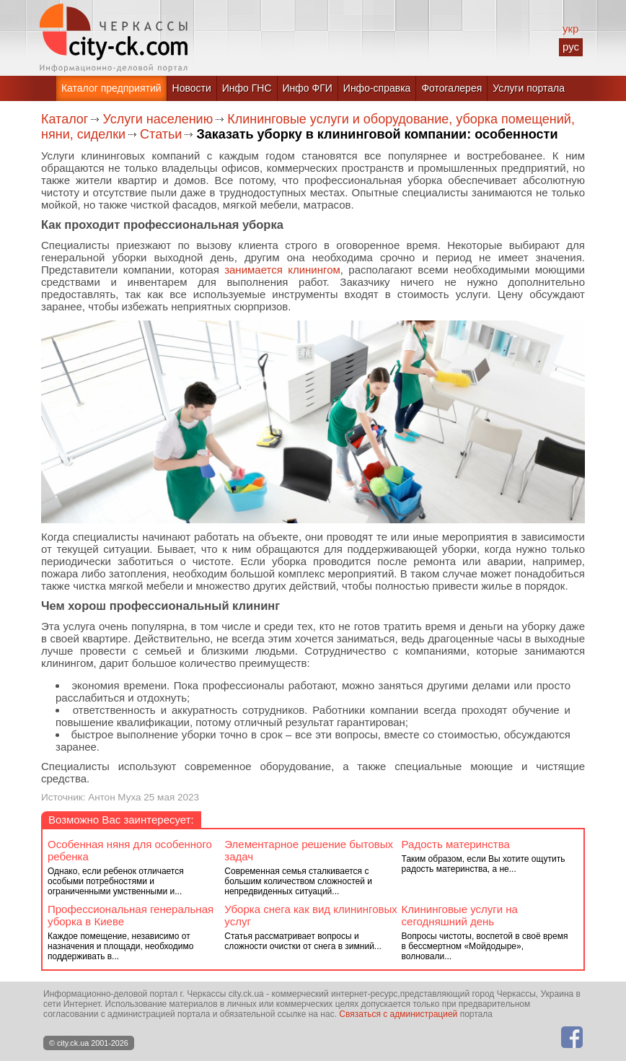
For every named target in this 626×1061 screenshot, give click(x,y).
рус (571, 46)
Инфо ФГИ (307, 88)
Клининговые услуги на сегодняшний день (460, 915)
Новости (191, 88)
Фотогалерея (451, 88)
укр (570, 28)
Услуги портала (529, 88)
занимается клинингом (282, 269)
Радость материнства (456, 844)
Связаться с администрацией (398, 1014)
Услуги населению (157, 119)
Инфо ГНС (247, 88)
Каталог (64, 119)
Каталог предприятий (111, 88)
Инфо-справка (377, 88)
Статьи (161, 134)
